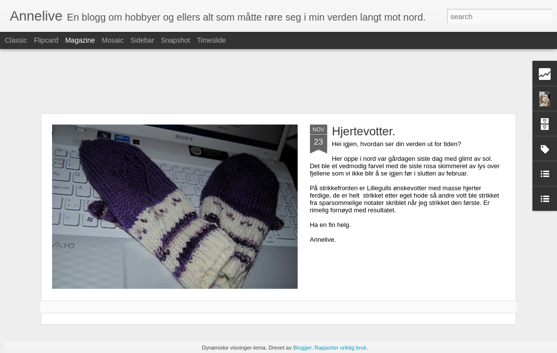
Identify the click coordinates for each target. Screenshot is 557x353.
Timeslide (211, 40)
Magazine (80, 40)
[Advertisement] (278, 81)
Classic (16, 40)
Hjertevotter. (363, 131)
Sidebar (142, 40)
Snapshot (175, 40)
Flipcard (46, 40)
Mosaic (112, 40)
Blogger (302, 348)
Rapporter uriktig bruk (340, 348)
